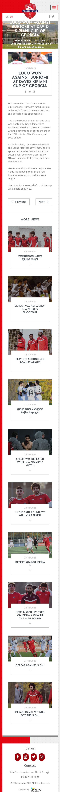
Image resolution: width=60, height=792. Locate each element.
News (27, 40)
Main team (38, 40)
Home (18, 40)
